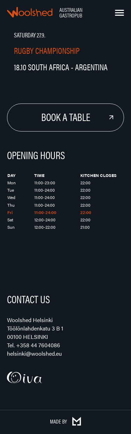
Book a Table (65, 116)
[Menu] (119, 13)
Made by (65, 421)
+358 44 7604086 (38, 345)
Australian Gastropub (70, 12)
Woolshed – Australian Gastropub (29, 12)
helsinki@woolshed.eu (34, 353)
